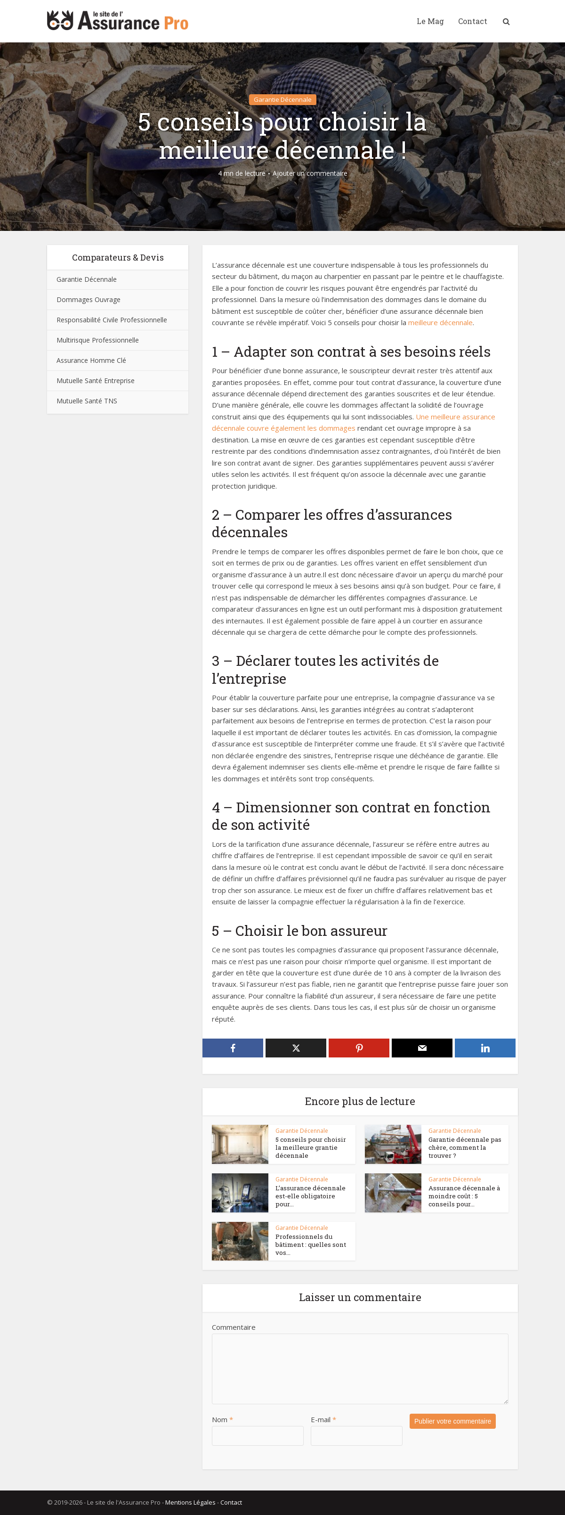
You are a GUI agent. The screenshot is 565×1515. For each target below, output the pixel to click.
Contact (472, 21)
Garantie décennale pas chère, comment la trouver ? (463, 1147)
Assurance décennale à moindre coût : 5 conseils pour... (465, 1196)
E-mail (323, 1419)
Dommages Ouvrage (88, 299)
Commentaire (234, 1327)
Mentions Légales (190, 1502)
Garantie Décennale (283, 99)
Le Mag (430, 21)
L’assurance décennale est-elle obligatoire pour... (313, 1192)
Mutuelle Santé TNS (86, 400)
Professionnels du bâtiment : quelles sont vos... (308, 1244)
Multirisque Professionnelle (97, 340)
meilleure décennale (440, 322)
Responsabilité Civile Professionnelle (111, 319)
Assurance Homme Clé (91, 360)
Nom (222, 1419)
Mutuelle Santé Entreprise (95, 380)
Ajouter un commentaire (310, 173)
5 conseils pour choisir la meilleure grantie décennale (312, 1147)
